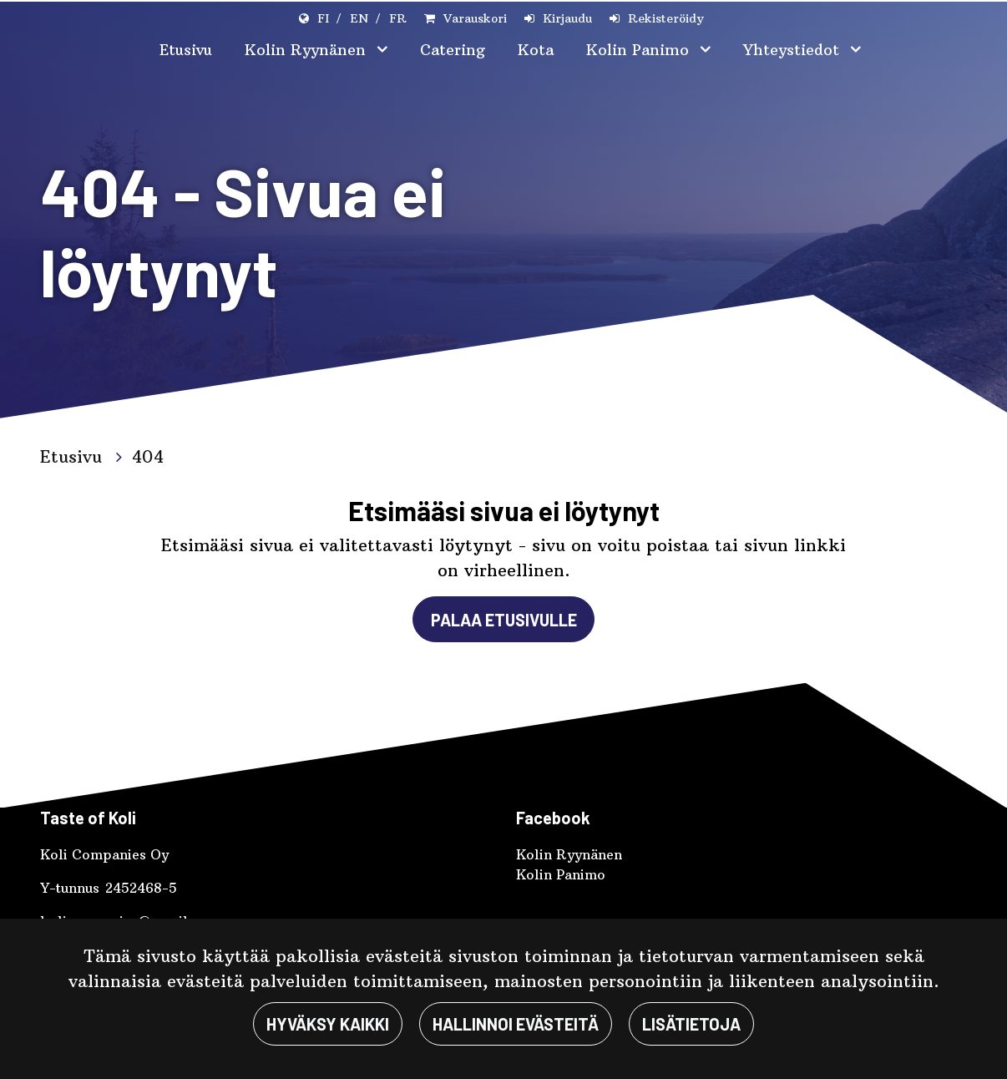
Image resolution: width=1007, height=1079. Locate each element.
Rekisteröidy (666, 18)
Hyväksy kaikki (327, 1024)
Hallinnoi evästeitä (516, 1024)
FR (398, 18)
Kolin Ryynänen (308, 49)
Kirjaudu (567, 18)
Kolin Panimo (640, 49)
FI (323, 18)
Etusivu (185, 49)
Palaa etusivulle (504, 620)
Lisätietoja (691, 1024)
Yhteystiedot (793, 49)
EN (359, 18)
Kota (536, 49)
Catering (452, 49)
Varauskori (475, 18)
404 (148, 456)
